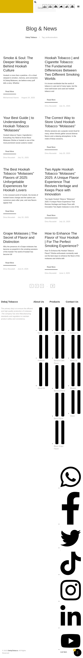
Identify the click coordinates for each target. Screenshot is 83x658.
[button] (78, 6)
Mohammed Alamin (11, 98)
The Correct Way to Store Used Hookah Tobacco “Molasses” (60, 122)
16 (52, 286)
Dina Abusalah (51, 106)
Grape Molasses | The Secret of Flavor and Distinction (20, 237)
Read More (9, 91)
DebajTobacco (13, 650)
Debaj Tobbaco (31, 37)
